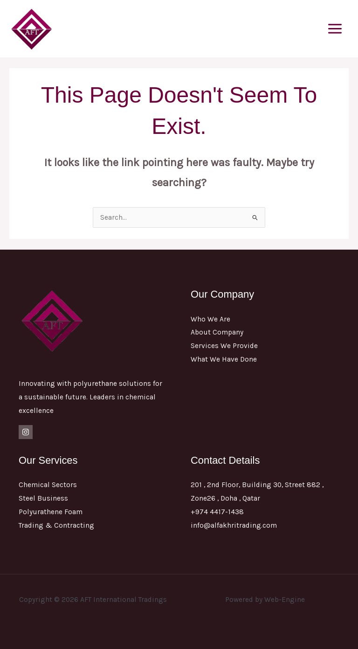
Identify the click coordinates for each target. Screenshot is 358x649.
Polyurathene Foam (51, 512)
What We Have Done (224, 359)
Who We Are (210, 319)
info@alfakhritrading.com (234, 525)
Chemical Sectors (48, 485)
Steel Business (43, 498)
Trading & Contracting (56, 525)
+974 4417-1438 (217, 512)
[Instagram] (26, 432)
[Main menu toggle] (335, 28)
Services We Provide (224, 346)
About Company (217, 332)
